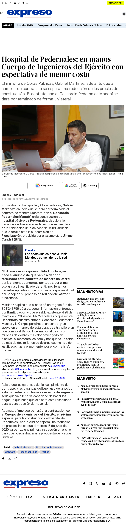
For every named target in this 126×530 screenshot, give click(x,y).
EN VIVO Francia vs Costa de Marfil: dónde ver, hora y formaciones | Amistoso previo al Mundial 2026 (102, 441)
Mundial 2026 (25, 25)
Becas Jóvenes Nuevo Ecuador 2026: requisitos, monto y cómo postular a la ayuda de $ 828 (101, 401)
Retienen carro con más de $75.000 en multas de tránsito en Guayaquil (91, 301)
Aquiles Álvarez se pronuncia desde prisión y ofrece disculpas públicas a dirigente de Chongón (100, 427)
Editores (93, 497)
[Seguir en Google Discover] (71, 185)
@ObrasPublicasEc (25, 369)
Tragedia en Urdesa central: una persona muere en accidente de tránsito (90, 349)
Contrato (10, 451)
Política (45, 451)
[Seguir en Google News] (43, 185)
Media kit (114, 497)
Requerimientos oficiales (59, 497)
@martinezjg (58, 365)
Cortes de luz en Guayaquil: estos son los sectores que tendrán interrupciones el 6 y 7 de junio (102, 414)
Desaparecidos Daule (49, 25)
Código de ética (19, 497)
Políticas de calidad (64, 507)
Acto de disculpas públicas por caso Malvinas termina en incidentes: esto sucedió (100, 388)
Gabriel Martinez (23, 447)
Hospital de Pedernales (49, 447)
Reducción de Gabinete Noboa (84, 25)
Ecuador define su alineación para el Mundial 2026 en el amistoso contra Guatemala (88, 332)
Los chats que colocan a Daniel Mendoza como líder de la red (46, 255)
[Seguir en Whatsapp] (90, 185)
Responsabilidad (28, 451)
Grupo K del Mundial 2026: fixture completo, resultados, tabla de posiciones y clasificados (91, 363)
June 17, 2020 (57, 378)
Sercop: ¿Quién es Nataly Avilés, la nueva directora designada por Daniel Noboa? (91, 317)
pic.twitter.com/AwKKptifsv (17, 375)
